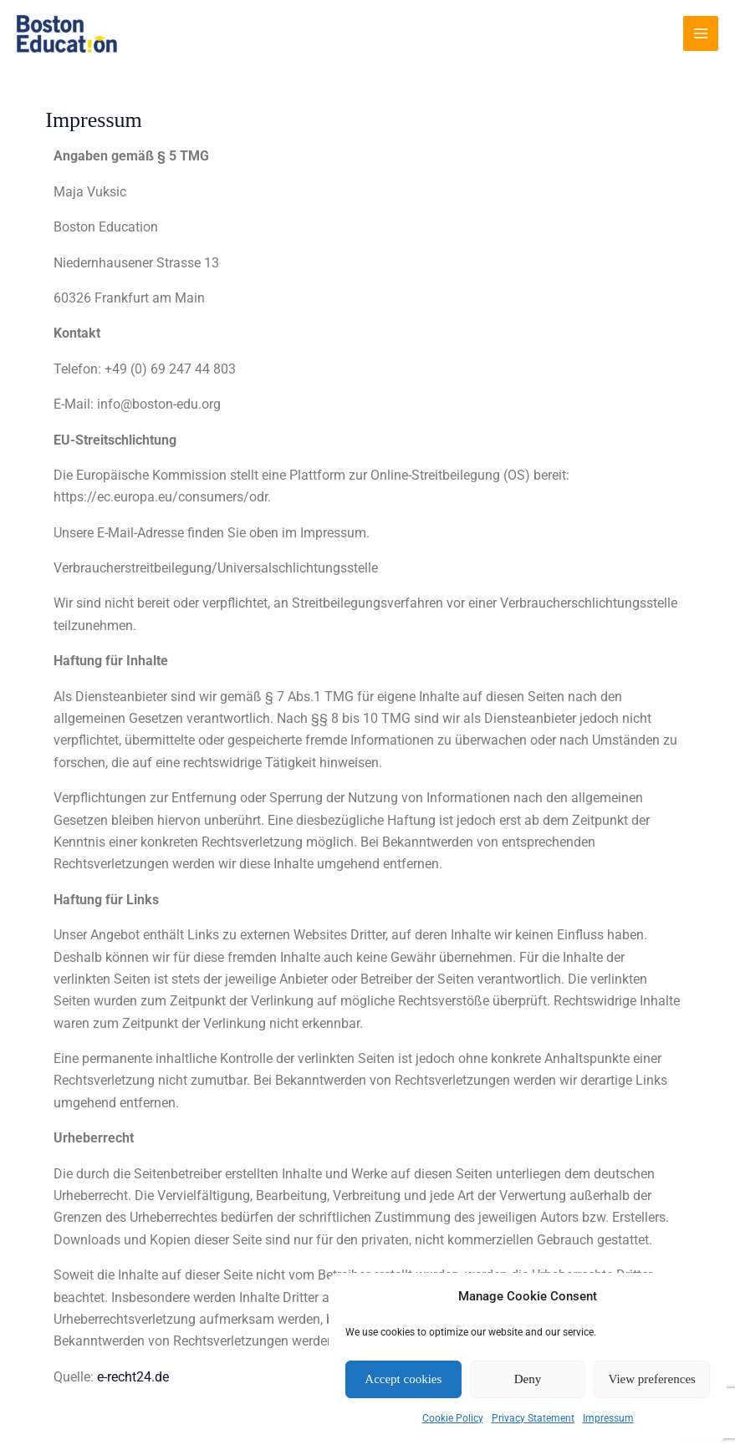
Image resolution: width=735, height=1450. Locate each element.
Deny (528, 1379)
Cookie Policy (452, 1418)
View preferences (651, 1379)
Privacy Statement (533, 1418)
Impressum (608, 1418)
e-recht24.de (133, 1377)
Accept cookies (403, 1379)
